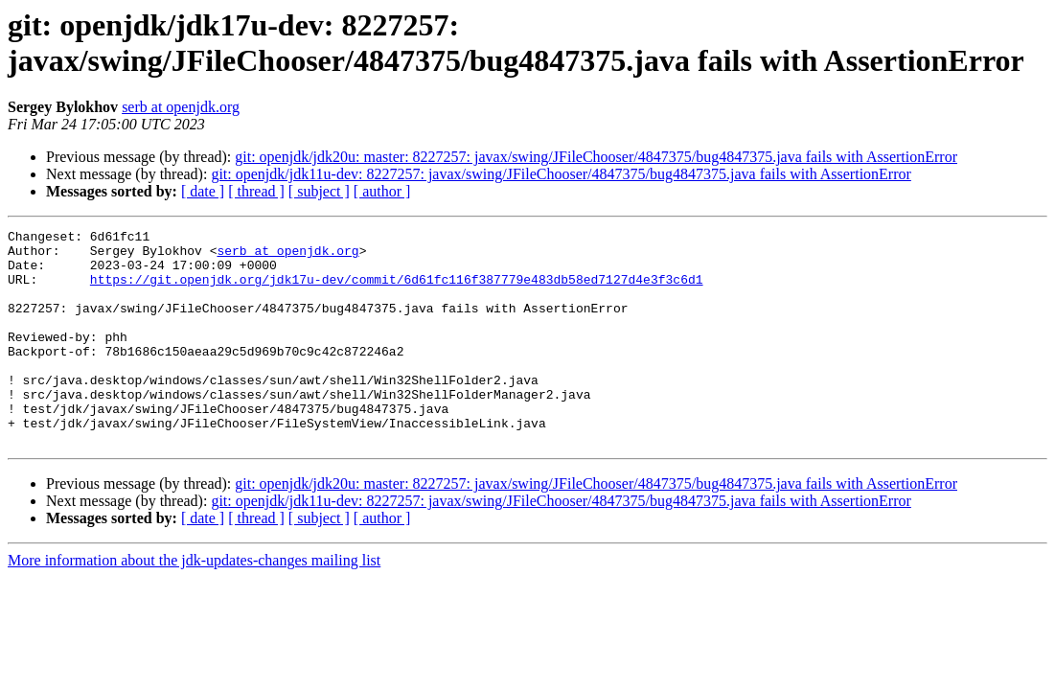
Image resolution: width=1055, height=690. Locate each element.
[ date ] (202, 191)
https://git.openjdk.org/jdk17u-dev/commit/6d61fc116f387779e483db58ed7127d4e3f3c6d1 (396, 290)
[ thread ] (256, 191)
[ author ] (382, 191)
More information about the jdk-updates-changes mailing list (194, 603)
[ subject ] (319, 191)
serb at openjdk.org (181, 107)
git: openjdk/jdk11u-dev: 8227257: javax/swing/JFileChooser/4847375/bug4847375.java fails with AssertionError (560, 174)
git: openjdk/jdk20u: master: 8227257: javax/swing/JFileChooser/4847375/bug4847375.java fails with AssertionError (596, 157)
